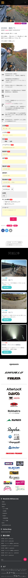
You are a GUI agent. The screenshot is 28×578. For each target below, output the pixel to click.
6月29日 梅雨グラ (5, 548)
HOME (3, 501)
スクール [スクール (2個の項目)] (10, 573)
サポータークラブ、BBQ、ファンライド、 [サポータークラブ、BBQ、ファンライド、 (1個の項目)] (18, 570)
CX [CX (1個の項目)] (7, 569)
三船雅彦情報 (5, 518)
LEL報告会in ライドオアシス (13, 244)
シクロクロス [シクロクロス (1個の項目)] (3, 573)
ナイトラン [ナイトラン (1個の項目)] (23, 573)
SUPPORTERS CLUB (6, 525)
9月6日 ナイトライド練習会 (11, 345)
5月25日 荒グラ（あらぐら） (7, 552)
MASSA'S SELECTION (5, 531)
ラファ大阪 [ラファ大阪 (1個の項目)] (22, 576)
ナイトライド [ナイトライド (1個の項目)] (17, 573)
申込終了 (24, 23)
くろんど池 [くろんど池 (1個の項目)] (10, 569)
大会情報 (4, 511)
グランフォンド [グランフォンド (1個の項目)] (7, 570)
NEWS (3, 506)
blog (3, 522)
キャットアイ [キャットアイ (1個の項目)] (19, 569)
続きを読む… (7, 287)
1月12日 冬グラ (7, 312)
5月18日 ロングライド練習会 (14, 242)
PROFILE (4, 504)
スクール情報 (18, 23)
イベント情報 (5, 520)
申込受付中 (5, 513)
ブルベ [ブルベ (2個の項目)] (16, 576)
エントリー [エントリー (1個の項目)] (14, 569)
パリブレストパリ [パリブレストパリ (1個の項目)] (9, 576)
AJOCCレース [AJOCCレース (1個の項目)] (3, 569)
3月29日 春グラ (7, 280)
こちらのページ (8, 103)
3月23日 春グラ (4, 555)
